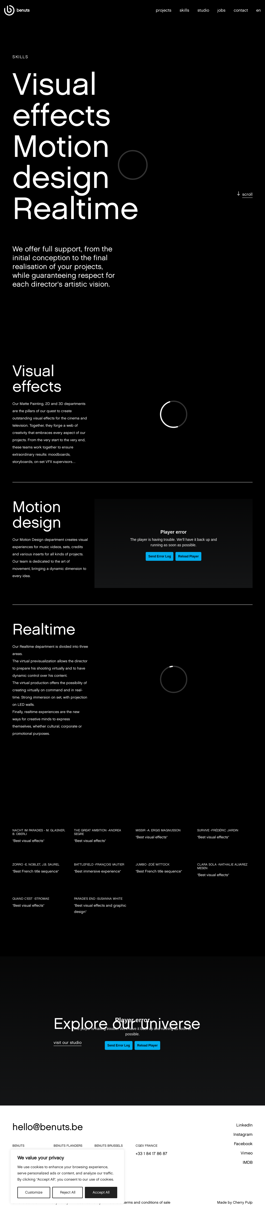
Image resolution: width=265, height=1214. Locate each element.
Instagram (243, 1134)
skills (184, 8)
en (258, 8)
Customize (33, 1192)
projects (163, 8)
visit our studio (68, 1042)
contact (241, 8)
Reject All (67, 1192)
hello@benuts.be (47, 1126)
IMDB (248, 1162)
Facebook (243, 1143)
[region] (67, 1176)
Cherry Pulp (243, 1202)
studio (203, 8)
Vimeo (247, 1153)
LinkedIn (244, 1125)
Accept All (101, 1192)
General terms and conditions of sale (139, 1202)
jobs (221, 8)
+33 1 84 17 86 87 (151, 1153)
